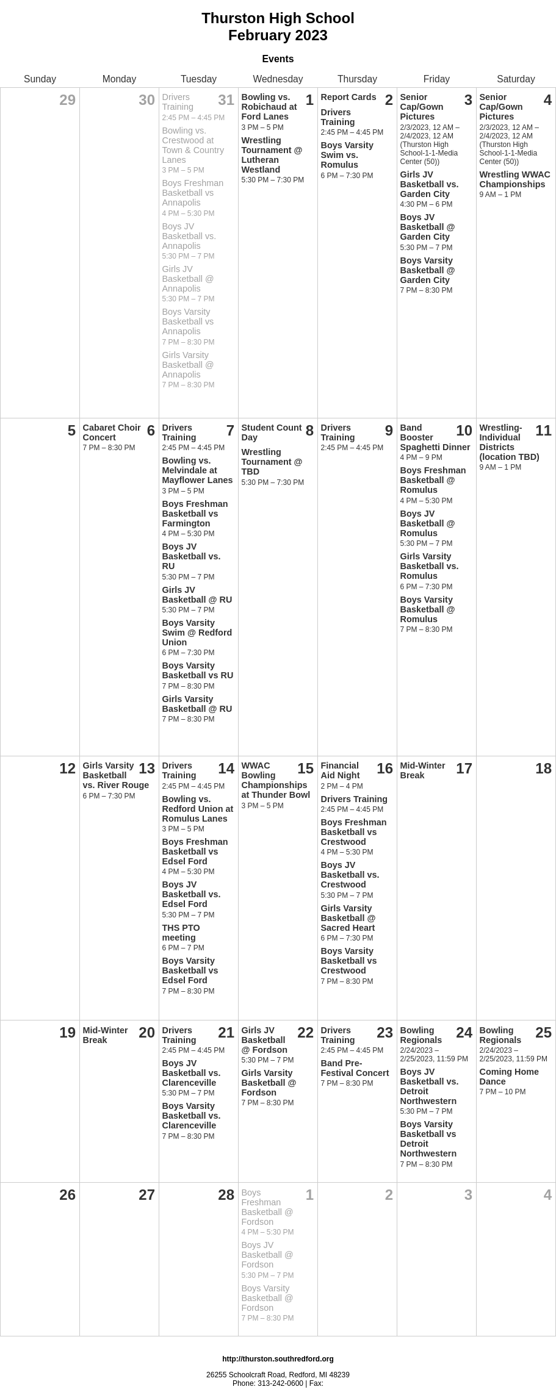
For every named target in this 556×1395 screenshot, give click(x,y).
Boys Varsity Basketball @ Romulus (427, 609)
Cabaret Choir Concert (112, 432)
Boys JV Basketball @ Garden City (427, 227)
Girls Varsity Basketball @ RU (197, 704)
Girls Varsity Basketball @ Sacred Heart (348, 918)
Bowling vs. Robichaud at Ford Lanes (269, 106)
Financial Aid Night (340, 770)
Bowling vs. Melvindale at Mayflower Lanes (197, 470)
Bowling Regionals (421, 1035)
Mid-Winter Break (423, 770)
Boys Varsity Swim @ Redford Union (197, 632)
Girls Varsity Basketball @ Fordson (269, 1082)
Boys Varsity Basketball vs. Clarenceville (191, 1115)
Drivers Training (177, 102)
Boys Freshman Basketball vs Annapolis (193, 192)
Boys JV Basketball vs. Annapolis (189, 236)
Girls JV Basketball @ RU (197, 594)
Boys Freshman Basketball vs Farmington (195, 513)
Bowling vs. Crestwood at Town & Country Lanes (193, 145)
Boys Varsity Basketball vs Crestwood (349, 960)
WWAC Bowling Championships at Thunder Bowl (276, 780)
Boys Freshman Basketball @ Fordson (268, 1207)
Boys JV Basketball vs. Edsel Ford (191, 894)
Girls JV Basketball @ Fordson (265, 1040)
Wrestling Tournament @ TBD (272, 461)
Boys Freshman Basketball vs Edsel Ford (195, 851)
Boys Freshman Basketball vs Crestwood (354, 832)
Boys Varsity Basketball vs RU (198, 670)
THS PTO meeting (181, 932)
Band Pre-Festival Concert (355, 1068)
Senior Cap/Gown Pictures (422, 106)
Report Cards (349, 97)
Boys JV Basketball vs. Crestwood (350, 874)
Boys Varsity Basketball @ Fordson (268, 1298)
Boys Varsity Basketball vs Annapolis (188, 321)
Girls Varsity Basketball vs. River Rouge (116, 775)
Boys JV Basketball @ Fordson (268, 1254)
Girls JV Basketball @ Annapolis (188, 278)
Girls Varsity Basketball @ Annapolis (188, 364)
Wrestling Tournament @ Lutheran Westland (272, 154)
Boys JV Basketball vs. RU (191, 556)
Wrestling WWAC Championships (515, 179)
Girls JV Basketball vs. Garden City (429, 184)
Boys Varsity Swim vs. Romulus (347, 155)
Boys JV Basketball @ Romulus (427, 523)
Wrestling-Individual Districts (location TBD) (510, 442)
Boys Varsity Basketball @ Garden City (427, 270)
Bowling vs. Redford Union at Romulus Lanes (198, 808)
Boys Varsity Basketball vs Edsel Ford (190, 970)
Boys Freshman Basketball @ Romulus (433, 480)
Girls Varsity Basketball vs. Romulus (429, 566)
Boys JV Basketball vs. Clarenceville (191, 1073)
